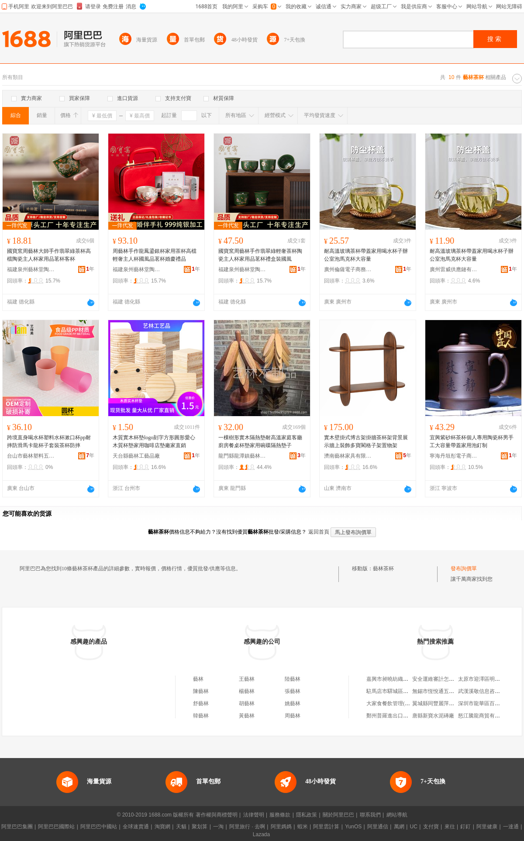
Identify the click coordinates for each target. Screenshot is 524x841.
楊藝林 (247, 691)
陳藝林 (201, 691)
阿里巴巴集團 (17, 827)
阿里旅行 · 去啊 (247, 827)
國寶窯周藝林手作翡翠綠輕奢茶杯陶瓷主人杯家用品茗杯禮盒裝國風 (260, 255)
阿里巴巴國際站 (56, 827)
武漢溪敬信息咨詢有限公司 (489, 691)
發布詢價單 (464, 568)
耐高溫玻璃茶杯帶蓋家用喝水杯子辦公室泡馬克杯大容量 (366, 255)
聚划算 (199, 827)
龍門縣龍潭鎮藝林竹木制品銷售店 (242, 456)
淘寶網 (162, 827)
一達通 (511, 827)
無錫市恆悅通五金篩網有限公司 (449, 691)
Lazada (261, 834)
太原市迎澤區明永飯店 (484, 679)
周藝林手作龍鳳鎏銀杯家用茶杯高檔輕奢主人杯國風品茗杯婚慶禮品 (154, 255)
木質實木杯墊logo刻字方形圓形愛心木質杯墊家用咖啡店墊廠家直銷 (154, 441)
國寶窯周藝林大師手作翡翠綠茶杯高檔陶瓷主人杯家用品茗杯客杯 (49, 255)
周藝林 (292, 716)
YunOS (353, 827)
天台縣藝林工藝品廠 (136, 456)
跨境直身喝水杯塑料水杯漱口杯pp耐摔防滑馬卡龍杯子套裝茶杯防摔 (49, 441)
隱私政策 (306, 815)
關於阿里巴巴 (338, 815)
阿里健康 (486, 827)
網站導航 (396, 815)
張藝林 (292, 691)
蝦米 (302, 827)
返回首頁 (318, 532)
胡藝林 (247, 703)
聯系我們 (370, 815)
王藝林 (247, 679)
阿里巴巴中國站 (98, 827)
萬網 (399, 827)
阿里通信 (377, 827)
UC (413, 827)
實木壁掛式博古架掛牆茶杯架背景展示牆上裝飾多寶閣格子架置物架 (366, 441)
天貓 (181, 827)
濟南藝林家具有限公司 (348, 456)
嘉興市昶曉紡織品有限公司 (397, 679)
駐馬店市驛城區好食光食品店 (400, 691)
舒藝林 (201, 703)
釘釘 (465, 827)
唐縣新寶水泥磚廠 (433, 716)
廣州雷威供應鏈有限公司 (454, 269)
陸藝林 (292, 679)
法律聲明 (253, 815)
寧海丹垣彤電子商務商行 (454, 456)
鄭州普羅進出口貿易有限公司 (400, 716)
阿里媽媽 (281, 827)
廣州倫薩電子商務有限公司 (348, 269)
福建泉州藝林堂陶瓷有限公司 (31, 269)
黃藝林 (247, 716)
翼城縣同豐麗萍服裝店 (438, 703)
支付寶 (431, 827)
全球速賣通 (136, 827)
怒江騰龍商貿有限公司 (484, 716)
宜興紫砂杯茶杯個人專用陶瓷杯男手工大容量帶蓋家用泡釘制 (472, 441)
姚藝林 (292, 703)
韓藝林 (201, 716)
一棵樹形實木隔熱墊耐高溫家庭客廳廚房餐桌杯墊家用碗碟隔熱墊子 (260, 441)
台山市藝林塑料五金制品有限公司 (31, 456)
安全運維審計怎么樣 (435, 679)
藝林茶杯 (383, 568)
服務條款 (279, 815)
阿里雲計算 (326, 827)
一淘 (218, 827)
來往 (450, 827)
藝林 (198, 679)
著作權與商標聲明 (217, 815)
